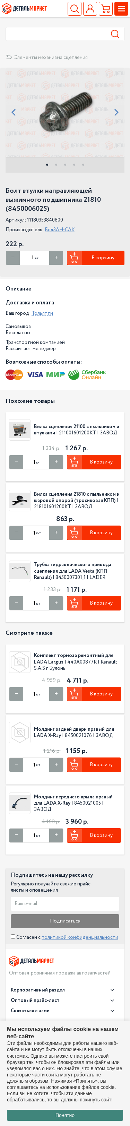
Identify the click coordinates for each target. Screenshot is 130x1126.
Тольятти (42, 313)
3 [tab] (65, 165)
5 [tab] (83, 165)
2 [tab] (56, 165)
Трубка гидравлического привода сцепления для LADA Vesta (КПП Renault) (72, 571)
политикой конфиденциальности (80, 937)
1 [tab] (47, 165)
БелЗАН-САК (60, 229)
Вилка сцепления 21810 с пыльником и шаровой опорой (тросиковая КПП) (77, 497)
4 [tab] (74, 165)
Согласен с (64, 937)
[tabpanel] (65, 112)
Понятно (65, 1115)
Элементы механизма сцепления (51, 57)
